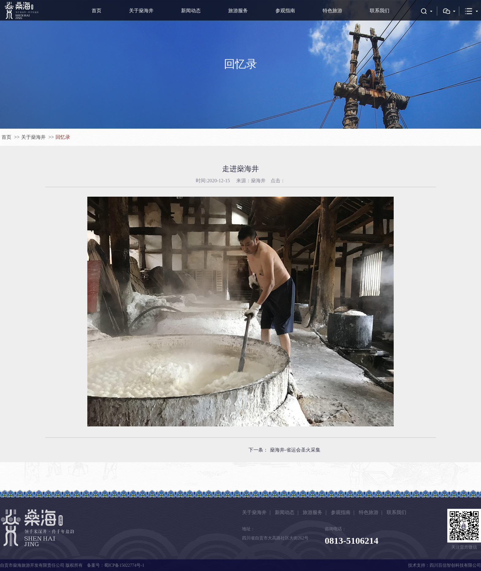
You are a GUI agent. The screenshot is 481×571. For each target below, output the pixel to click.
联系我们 (379, 10)
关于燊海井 (141, 10)
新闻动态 (191, 10)
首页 (96, 10)
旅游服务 (238, 10)
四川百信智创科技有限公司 (455, 565)
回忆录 (62, 137)
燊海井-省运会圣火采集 (295, 449)
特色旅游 (332, 10)
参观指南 (285, 10)
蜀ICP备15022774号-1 (124, 565)
